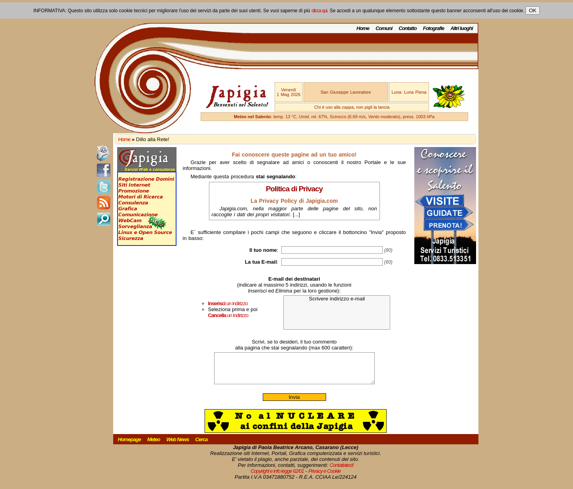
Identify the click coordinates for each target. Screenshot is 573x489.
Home (363, 28)
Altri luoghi (461, 28)
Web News (178, 445)
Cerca (201, 445)
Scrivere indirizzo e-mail (337, 299)
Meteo (153, 445)
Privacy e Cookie (324, 477)
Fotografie (433, 28)
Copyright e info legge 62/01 (277, 477)
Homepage (129, 445)
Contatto (407, 28)
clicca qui (319, 10)
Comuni (384, 28)
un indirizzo (228, 303)
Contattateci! (341, 471)
